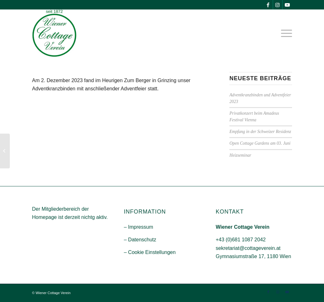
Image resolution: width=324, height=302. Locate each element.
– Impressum (138, 227)
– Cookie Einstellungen (150, 252)
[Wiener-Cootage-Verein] (54, 33)
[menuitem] (284, 33)
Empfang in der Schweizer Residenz (260, 131)
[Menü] (284, 33)
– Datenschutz (140, 239)
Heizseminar (240, 155)
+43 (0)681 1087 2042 (241, 239)
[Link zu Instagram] (277, 4)
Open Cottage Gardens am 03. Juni (259, 143)
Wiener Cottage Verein (53, 293)
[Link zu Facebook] (268, 4)
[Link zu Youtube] (287, 4)
